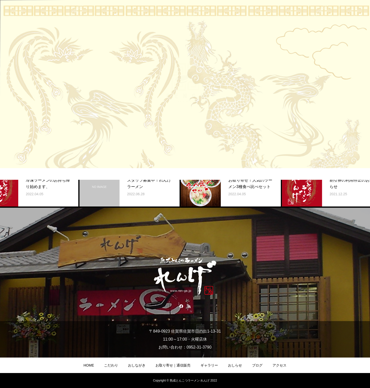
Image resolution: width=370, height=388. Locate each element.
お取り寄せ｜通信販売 (173, 365)
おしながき (137, 365)
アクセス (279, 365)
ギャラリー (209, 365)
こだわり (111, 365)
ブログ (257, 365)
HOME (89, 365)
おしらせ (235, 365)
